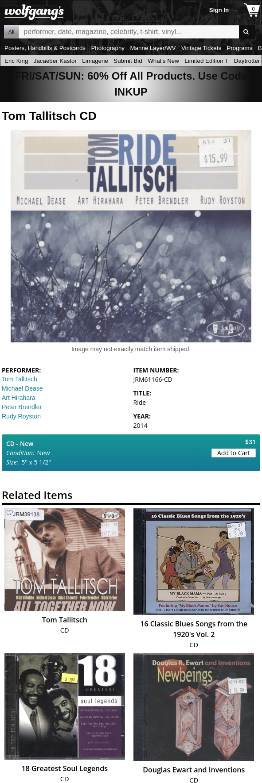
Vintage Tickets (201, 48)
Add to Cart (233, 453)
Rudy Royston (21, 416)
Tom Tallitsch (19, 379)
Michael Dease (22, 388)
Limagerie (95, 61)
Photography (108, 48)
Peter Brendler (22, 407)
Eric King (16, 61)
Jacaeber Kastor (55, 61)
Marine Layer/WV (153, 48)
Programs (240, 48)
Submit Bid (127, 61)
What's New (163, 61)
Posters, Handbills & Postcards (45, 48)
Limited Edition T (206, 61)
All (11, 32)
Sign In (219, 10)
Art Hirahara (18, 397)
